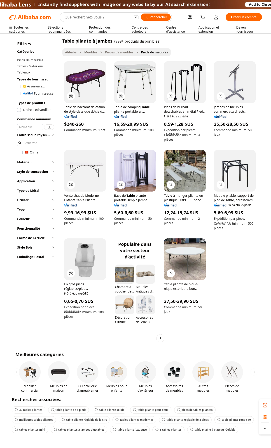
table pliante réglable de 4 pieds (185, 420)
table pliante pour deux (150, 410)
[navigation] (34, 190)
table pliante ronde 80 (234, 420)
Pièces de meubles (119, 52)
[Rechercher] (156, 17)
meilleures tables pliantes (34, 420)
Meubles (90, 52)
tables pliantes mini (30, 430)
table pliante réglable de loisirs (84, 420)
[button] (136, 17)
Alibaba (71, 52)
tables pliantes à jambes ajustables (79, 430)
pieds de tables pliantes (195, 410)
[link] (265, 405)
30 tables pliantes (28, 410)
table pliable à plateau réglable (213, 430)
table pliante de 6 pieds (68, 410)
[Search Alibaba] (97, 17)
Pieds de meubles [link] (154, 52)
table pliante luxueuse (130, 430)
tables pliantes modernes (134, 420)
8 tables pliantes (168, 430)
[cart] (203, 18)
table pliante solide (109, 410)
